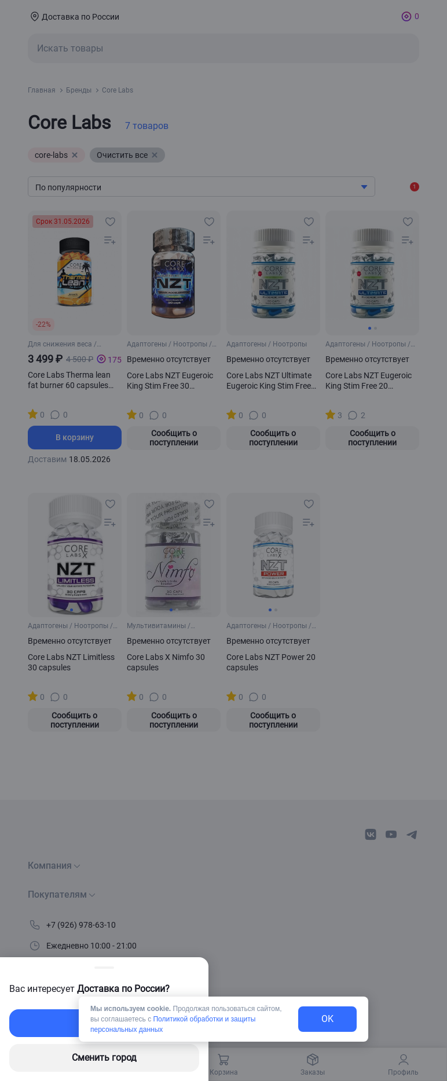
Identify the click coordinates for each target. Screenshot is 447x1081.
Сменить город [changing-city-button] (104, 1057)
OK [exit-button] (327, 1018)
